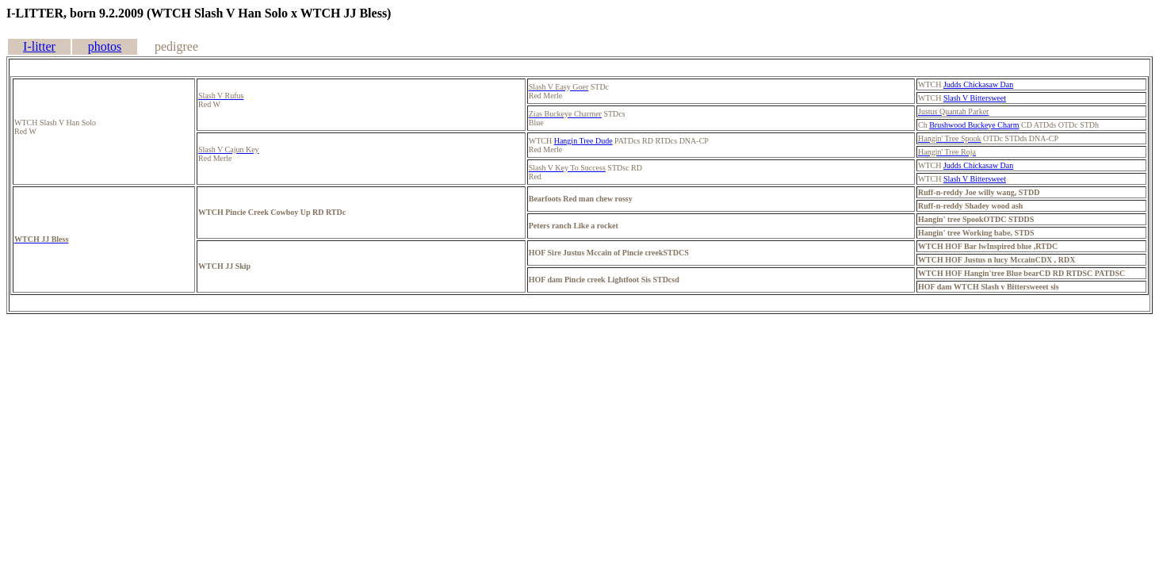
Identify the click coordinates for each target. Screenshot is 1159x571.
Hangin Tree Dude (583, 140)
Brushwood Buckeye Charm (974, 125)
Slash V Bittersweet (974, 98)
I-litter (39, 46)
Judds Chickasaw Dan (978, 84)
